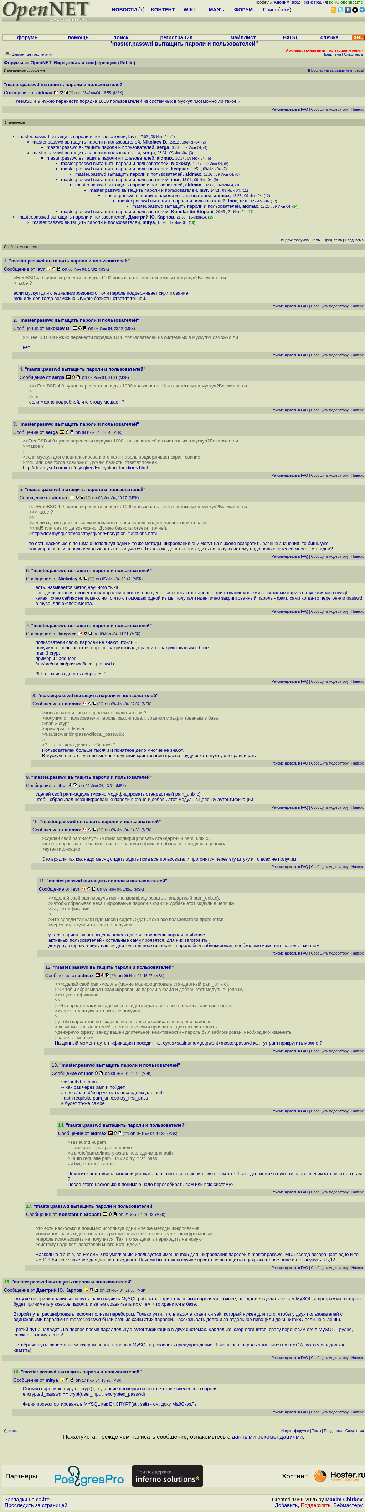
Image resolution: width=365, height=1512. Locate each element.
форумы (28, 37)
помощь (78, 37)
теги (284, 9)
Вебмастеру (348, 1505)
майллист (243, 37)
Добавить (286, 1505)
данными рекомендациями (267, 1437)
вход (296, 2)
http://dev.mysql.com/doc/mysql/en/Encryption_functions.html (85, 467)
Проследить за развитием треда (336, 70)
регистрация (315, 2)
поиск (120, 37)
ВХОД (290, 37)
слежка (329, 37)
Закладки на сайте (27, 1499)
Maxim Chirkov (344, 1499)
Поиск (270, 9)
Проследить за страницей (36, 1505)
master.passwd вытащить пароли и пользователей (71, 136)
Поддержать (316, 1505)
